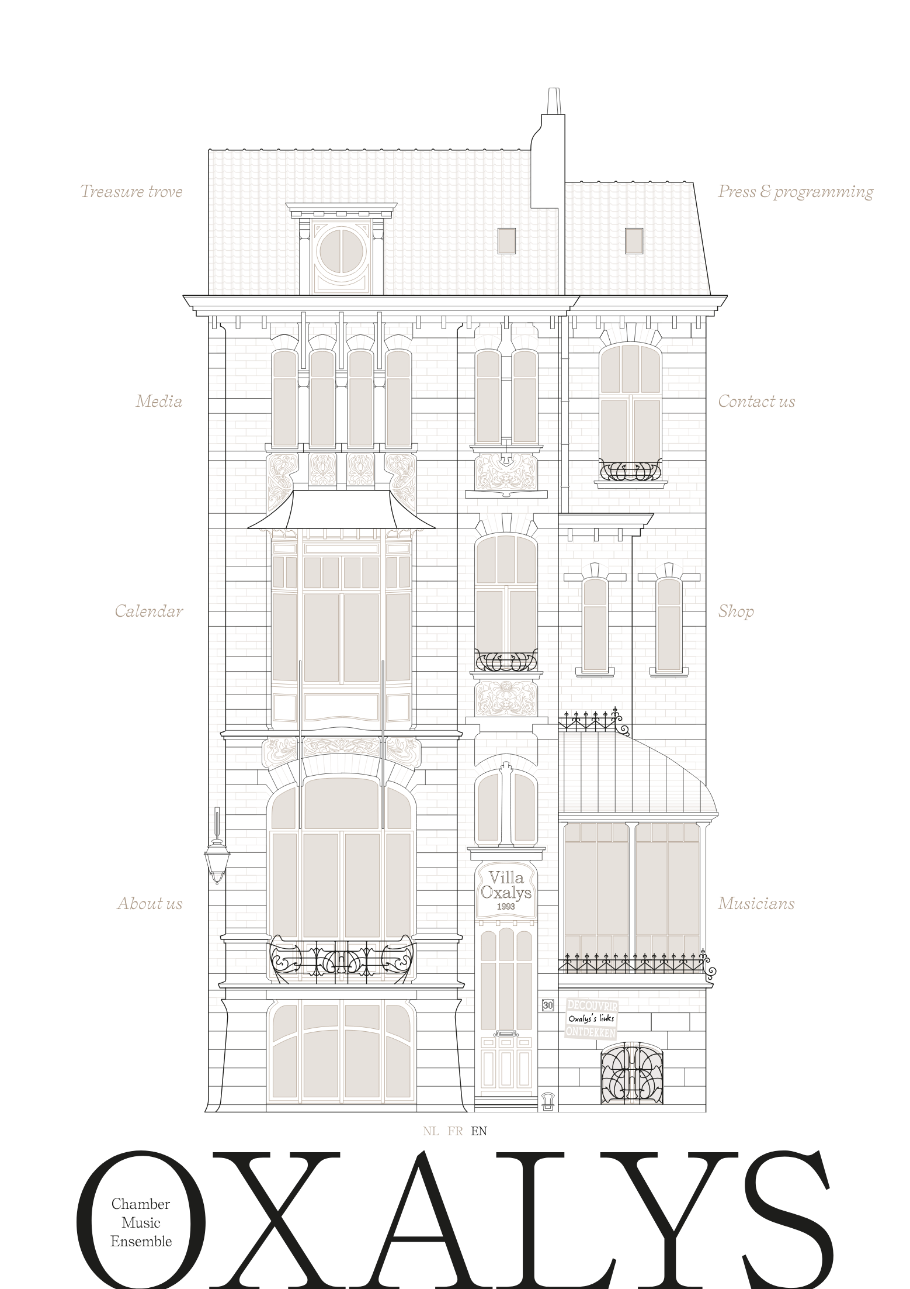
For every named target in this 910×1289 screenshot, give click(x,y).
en (479, 1131)
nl (431, 1131)
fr (455, 1131)
